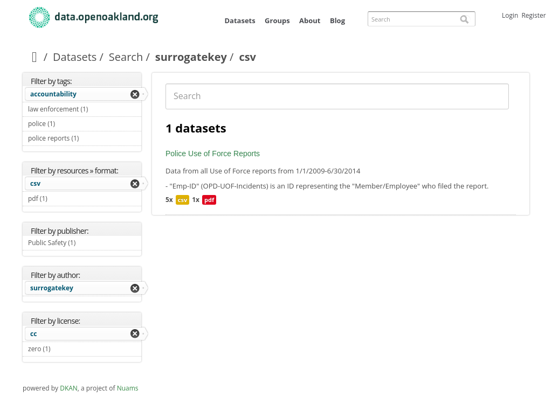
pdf (209, 200)
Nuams (128, 388)
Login (510, 15)
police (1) (67, 123)
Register (533, 15)
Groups (277, 20)
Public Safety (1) (84, 244)
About (309, 20)
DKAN (69, 388)
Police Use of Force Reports (212, 153)
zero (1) (63, 348)
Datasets (239, 20)
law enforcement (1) (84, 110)
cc (33, 333)
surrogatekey (191, 57)
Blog (337, 20)
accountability (53, 94)
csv (35, 183)
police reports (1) (84, 139)
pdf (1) (60, 198)
